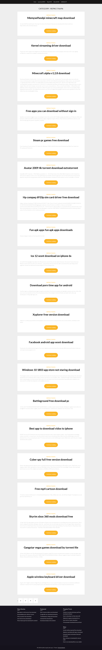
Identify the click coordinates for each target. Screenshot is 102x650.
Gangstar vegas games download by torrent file (51, 547)
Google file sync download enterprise (49, 614)
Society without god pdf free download (72, 630)
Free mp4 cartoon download (51, 488)
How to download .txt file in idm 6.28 (71, 616)
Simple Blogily (61, 647)
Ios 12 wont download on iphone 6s (51, 255)
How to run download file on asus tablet (72, 642)
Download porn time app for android (51, 285)
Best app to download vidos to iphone (51, 428)
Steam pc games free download (51, 140)
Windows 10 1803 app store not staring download (51, 369)
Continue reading (51, 31)
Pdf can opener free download (24, 616)
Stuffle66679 (64, 1)
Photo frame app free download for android (27, 620)
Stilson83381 (56, 1)
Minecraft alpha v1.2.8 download (51, 73)
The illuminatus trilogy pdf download (48, 616)
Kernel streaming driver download (51, 45)
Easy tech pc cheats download (70, 620)
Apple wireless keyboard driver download (51, 576)
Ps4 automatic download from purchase (72, 622)
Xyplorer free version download (51, 314)
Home (35, 1)
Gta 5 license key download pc (24, 618)
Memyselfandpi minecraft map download (51, 17)
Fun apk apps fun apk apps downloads (51, 229)
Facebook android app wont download (51, 342)
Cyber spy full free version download (51, 459)
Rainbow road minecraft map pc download (73, 632)
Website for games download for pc (71, 618)
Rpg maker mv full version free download (26, 612)
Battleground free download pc (51, 400)
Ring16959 (49, 1)
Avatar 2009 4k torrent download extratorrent (51, 167)
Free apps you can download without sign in (51, 110)
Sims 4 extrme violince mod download (49, 612)
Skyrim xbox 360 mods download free (51, 516)
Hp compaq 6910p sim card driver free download (51, 197)
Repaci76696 (51, 15)
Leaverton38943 (41, 1)
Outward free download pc (46, 618)
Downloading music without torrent (25, 614)
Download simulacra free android (47, 620)
